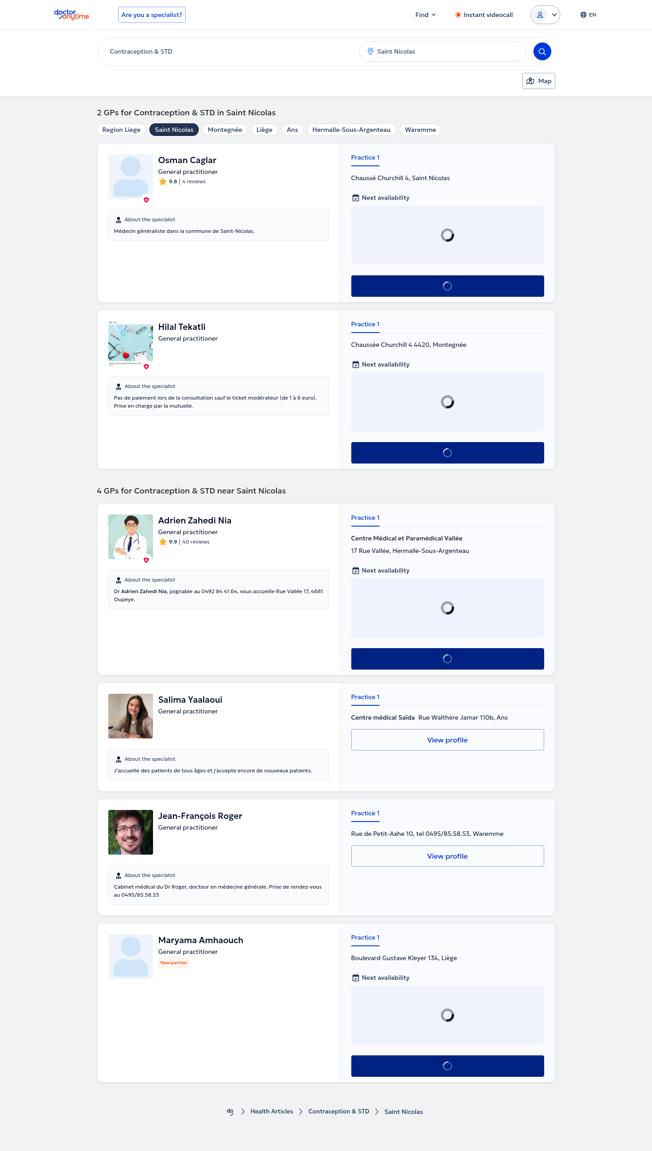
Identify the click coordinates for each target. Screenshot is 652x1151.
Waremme (420, 130)
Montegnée (225, 130)
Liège (264, 130)
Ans (292, 130)
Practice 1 (365, 157)
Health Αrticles (270, 1112)
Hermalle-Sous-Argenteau (351, 130)
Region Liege (121, 130)
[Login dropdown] (545, 14)
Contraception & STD (339, 1112)
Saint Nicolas (174, 130)
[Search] (542, 51)
